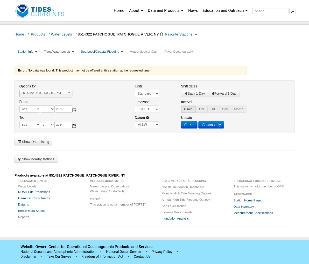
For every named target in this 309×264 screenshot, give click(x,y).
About (136, 10)
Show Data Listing (33, 142)
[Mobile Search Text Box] (292, 11)
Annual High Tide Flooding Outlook (186, 199)
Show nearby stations (36, 159)
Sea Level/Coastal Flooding (102, 51)
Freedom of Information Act (102, 256)
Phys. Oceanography (179, 51)
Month (238, 109)
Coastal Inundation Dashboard (183, 187)
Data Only (211, 125)
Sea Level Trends (174, 206)
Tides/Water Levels (59, 51)
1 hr (201, 109)
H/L (213, 109)
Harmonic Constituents (34, 198)
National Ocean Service (123, 252)
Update (186, 118)
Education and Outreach (225, 10)
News (193, 10)
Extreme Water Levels (177, 212)
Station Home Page (247, 200)
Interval (186, 102)
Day (225, 109)
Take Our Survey (59, 256)
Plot (189, 125)
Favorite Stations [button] (181, 34)
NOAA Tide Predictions (34, 192)
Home (119, 10)
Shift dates (189, 86)
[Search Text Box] (270, 11)
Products (38, 34)
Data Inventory (243, 206)
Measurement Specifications (253, 213)
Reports (23, 217)
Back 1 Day (194, 93)
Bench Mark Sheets (31, 211)
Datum (142, 118)
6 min (188, 109)
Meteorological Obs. (144, 51)
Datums (23, 204)
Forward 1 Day (224, 93)
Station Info (27, 51)
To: (21, 117)
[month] (29, 109)
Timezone (142, 102)
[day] (47, 109)
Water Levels (61, 34)
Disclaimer (28, 256)
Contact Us (142, 256)
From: (23, 102)
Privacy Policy (162, 252)
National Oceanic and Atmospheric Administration (58, 252)
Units (139, 86)
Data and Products (165, 10)
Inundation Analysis (175, 218)
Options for (27, 86)
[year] (63, 109)
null (147, 124)
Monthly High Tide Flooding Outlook (186, 193)
